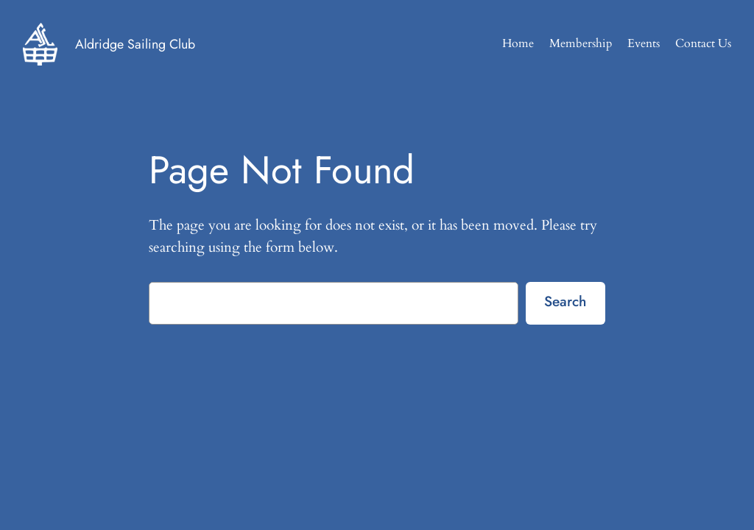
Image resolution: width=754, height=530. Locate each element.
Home (518, 43)
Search (565, 301)
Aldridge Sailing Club (135, 44)
